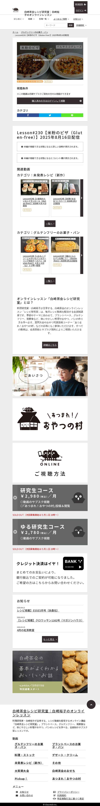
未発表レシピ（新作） (29, 763)
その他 (56, 763)
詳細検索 (81, 25)
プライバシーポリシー (66, 791)
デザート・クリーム (65, 755)
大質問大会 (22, 771)
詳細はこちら (50, 344)
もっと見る (50, 639)
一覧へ (50, 223)
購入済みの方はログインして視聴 (57, 100)
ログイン (81, 10)
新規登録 (80, 4)
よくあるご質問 (61, 19)
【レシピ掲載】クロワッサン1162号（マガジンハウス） (50, 620)
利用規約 (60, 795)
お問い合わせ (25, 795)
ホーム (15, 32)
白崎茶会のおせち (63, 771)
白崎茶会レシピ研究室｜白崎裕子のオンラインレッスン (41, 11)
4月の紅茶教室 (25, 630)
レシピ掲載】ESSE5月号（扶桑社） (38, 610)
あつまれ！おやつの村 (66, 778)
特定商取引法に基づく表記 (69, 798)
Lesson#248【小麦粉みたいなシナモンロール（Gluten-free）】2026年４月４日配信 (34, 202)
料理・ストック (25, 755)
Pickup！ (21, 778)
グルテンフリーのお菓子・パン (34, 32)
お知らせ (78, 19)
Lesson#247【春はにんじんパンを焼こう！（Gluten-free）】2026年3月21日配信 (65, 258)
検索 (71, 25)
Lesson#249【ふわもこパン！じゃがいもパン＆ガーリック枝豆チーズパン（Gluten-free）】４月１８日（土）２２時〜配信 (34, 261)
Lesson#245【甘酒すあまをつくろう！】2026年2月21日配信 (65, 201)
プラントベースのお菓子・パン (66, 745)
